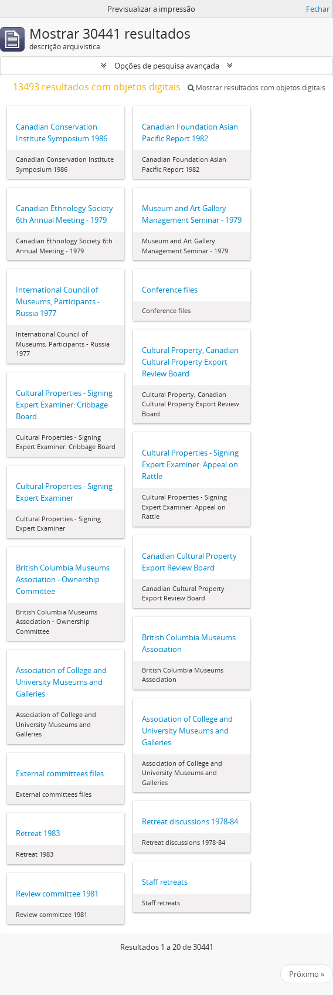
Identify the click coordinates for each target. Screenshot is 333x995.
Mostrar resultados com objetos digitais (256, 88)
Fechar (317, 9)
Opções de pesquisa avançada (167, 65)
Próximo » (306, 974)
